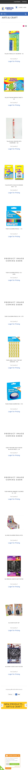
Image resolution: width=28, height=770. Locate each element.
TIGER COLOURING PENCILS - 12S (14, 228)
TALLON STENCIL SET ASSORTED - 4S (13, 53)
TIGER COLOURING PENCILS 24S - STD (14, 316)
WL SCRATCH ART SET (14, 622)
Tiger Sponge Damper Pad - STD (14, 404)
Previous (10, 694)
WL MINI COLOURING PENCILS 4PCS (14, 535)
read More (8, 768)
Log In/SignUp (17, 1)
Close (18, 755)
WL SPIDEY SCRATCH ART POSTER (14, 666)
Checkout (24, 1)
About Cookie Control (6, 755)
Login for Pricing (14, 61)
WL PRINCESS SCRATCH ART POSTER (14, 579)
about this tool (17, 766)
